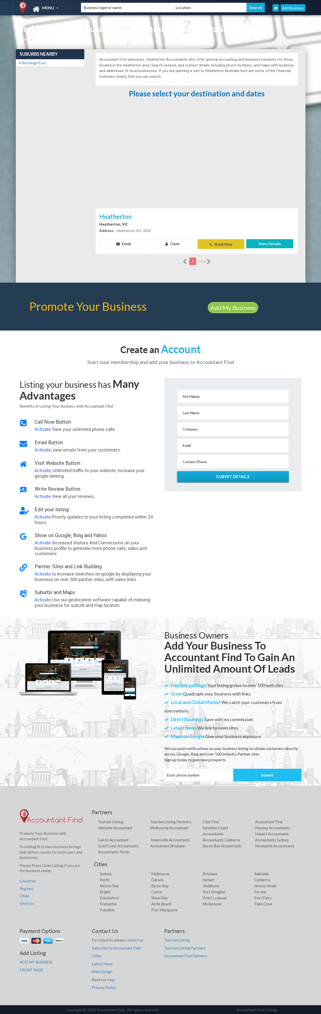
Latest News (102, 963)
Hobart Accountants (272, 833)
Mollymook (212, 903)
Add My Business (233, 306)
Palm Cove (263, 903)
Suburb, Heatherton (50, 39)
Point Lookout (215, 897)
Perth (104, 879)
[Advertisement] (196, 169)
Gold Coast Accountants (118, 845)
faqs (111, 979)
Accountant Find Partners (185, 955)
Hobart (209, 879)
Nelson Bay (109, 885)
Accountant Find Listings (257, 1009)
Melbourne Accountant (169, 827)
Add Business (293, 8)
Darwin (157, 879)
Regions (26, 887)
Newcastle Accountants (274, 845)
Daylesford (109, 897)
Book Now (221, 243)
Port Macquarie (164, 909)
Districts (27, 902)
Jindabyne (211, 885)
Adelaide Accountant (115, 827)
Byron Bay (160, 885)
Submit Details (233, 476)
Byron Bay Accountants (222, 845)
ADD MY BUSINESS (36, 961)
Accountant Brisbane (167, 845)
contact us (134, 939)
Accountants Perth (113, 851)
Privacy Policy (104, 986)
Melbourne (160, 873)
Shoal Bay (159, 897)
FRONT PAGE (31, 969)
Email (123, 243)
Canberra (262, 879)
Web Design (102, 971)
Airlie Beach (161, 903)
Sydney (106, 873)
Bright (105, 891)
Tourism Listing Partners (170, 821)
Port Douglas (214, 891)
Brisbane (210, 873)
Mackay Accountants (272, 827)
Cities (24, 895)
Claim (172, 243)
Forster (260, 891)
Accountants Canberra (221, 839)
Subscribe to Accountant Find (116, 947)
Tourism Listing (110, 821)
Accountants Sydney (272, 839)
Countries (28, 880)
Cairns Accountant (113, 839)
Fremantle (108, 903)
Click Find (211, 821)
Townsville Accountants (170, 839)
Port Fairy (263, 897)
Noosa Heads (265, 885)
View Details (270, 243)
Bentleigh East (33, 62)
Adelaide (261, 873)
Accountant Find (268, 821)
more (205, 261)
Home (24, 39)
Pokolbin (107, 909)
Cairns (156, 891)
